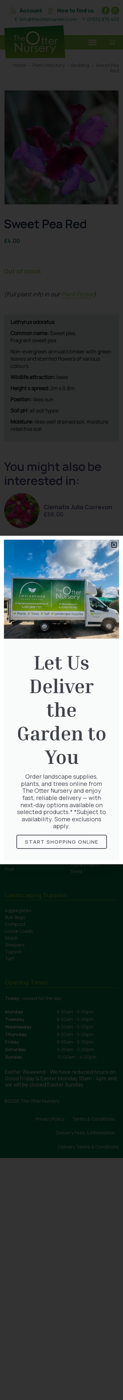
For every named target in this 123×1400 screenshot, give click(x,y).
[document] (61, 700)
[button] (114, 544)
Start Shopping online (61, 841)
